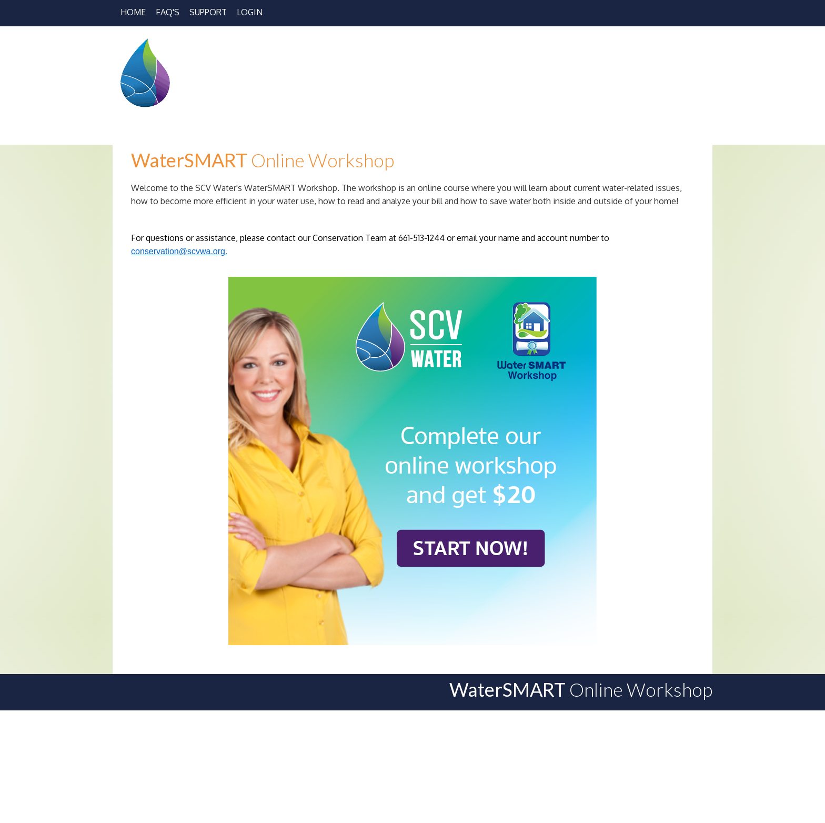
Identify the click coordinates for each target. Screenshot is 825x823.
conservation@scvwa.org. (179, 251)
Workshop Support (535, 794)
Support (208, 12)
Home (133, 12)
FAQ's (167, 12)
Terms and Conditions (654, 794)
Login (250, 12)
